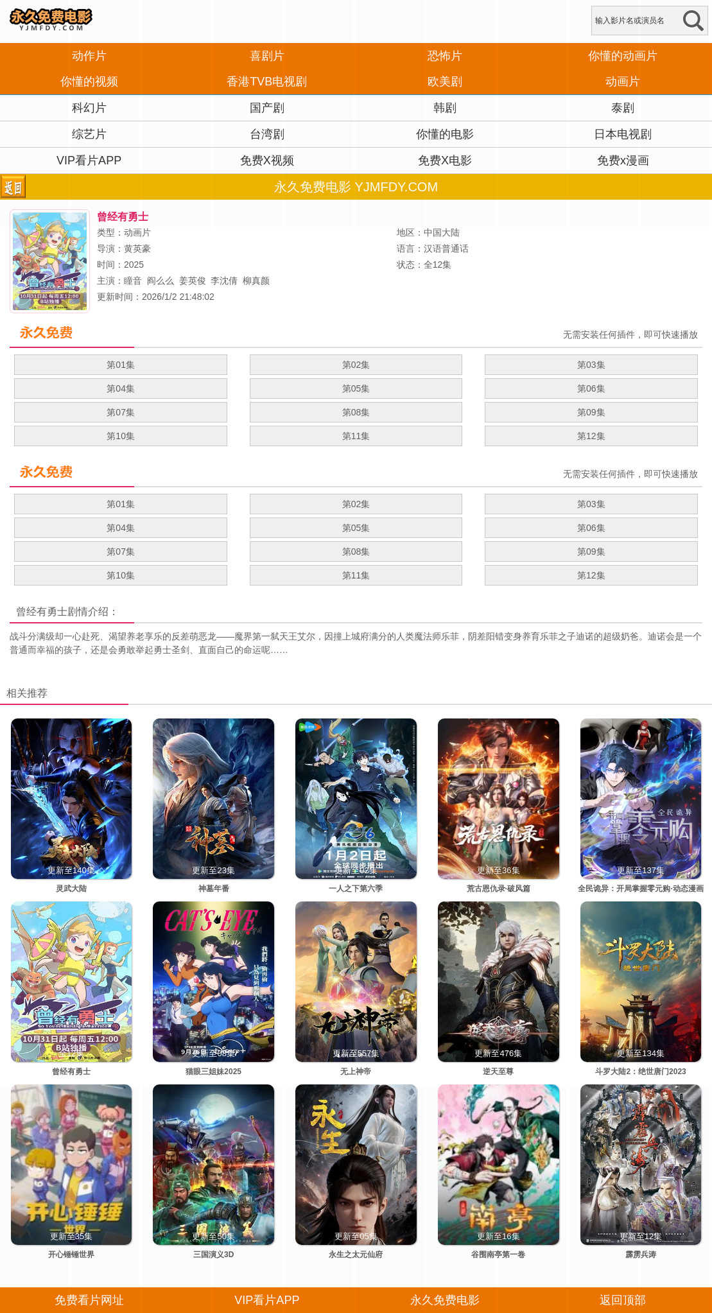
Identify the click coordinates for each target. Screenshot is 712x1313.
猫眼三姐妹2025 (213, 1071)
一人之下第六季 (356, 888)
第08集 (356, 412)
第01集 (121, 365)
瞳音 (133, 280)
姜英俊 (192, 280)
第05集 (356, 388)
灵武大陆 (71, 888)
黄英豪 (137, 248)
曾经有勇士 (41, 611)
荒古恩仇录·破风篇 (498, 888)
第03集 (591, 365)
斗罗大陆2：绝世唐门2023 (640, 1071)
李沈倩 (224, 280)
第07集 (121, 412)
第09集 (591, 412)
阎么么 (160, 280)
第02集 (356, 365)
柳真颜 (256, 280)
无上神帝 (355, 1071)
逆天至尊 (498, 1071)
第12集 (591, 436)
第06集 (591, 388)
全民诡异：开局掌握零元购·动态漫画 (640, 888)
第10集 (121, 436)
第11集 (356, 436)
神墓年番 (213, 888)
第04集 (121, 388)
